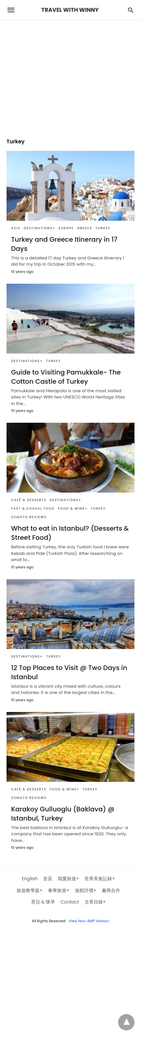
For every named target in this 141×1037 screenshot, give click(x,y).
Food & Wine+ (72, 508)
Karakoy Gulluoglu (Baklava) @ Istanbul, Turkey (62, 813)
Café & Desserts (28, 500)
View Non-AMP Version (89, 921)
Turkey (102, 228)
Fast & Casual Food (33, 508)
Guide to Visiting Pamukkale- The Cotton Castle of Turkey (66, 377)
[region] (70, 75)
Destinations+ (39, 228)
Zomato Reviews (29, 517)
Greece (84, 228)
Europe (66, 228)
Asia (16, 228)
